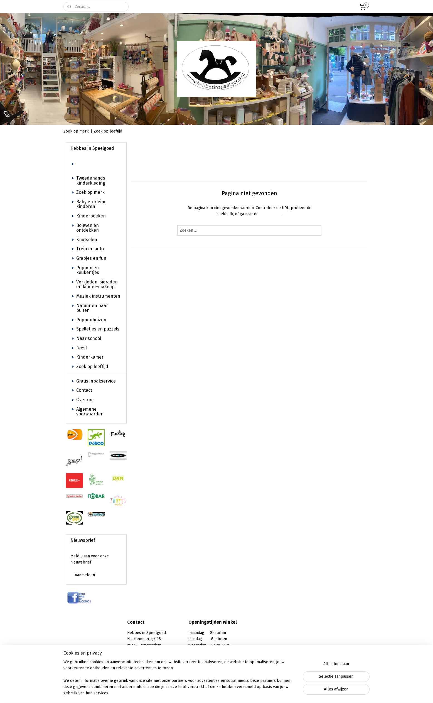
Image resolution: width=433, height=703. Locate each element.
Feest (81, 348)
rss (214, 693)
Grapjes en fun (91, 258)
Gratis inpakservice (96, 381)
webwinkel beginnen (234, 693)
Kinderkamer (90, 357)
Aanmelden (85, 575)
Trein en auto (90, 248)
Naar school (88, 338)
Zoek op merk (76, 131)
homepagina (270, 214)
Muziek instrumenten (98, 296)
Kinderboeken (91, 216)
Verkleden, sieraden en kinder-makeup (97, 284)
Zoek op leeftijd (108, 131)
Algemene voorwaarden (90, 411)
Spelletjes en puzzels (97, 329)
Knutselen (86, 239)
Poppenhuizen (91, 319)
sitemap (203, 693)
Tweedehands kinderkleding (90, 180)
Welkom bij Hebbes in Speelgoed (98, 166)
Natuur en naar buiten (92, 308)
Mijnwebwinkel (280, 693)
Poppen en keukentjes (87, 270)
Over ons (85, 399)
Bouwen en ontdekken (87, 228)
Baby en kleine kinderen (91, 204)
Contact (84, 390)
